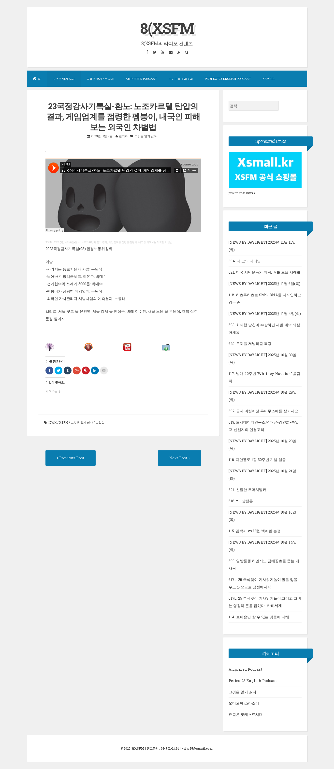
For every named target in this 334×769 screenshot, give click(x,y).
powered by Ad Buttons (242, 193)
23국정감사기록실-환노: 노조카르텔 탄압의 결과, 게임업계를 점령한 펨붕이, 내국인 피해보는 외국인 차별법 (113, 242)
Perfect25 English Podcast (228, 79)
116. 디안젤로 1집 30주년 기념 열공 (257, 459)
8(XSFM (167, 28)
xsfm (63, 422)
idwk (52, 422)
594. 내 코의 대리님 (245, 260)
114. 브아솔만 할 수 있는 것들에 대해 (259, 616)
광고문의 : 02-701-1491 (163, 748)
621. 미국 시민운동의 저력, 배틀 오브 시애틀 (265, 272)
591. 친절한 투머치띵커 (247, 489)
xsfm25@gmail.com (197, 748)
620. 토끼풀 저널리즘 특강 (250, 343)
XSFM (48, 242)
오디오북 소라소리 (181, 79)
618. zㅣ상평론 (241, 500)
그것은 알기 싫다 (64, 79)
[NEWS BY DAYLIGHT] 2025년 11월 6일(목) (264, 283)
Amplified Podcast (141, 79)
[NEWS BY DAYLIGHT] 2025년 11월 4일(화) (265, 313)
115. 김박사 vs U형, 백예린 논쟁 (255, 530)
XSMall (268, 79)
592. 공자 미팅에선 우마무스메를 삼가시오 (263, 410)
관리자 (123, 136)
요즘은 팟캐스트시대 (100, 79)
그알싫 (100, 422)
